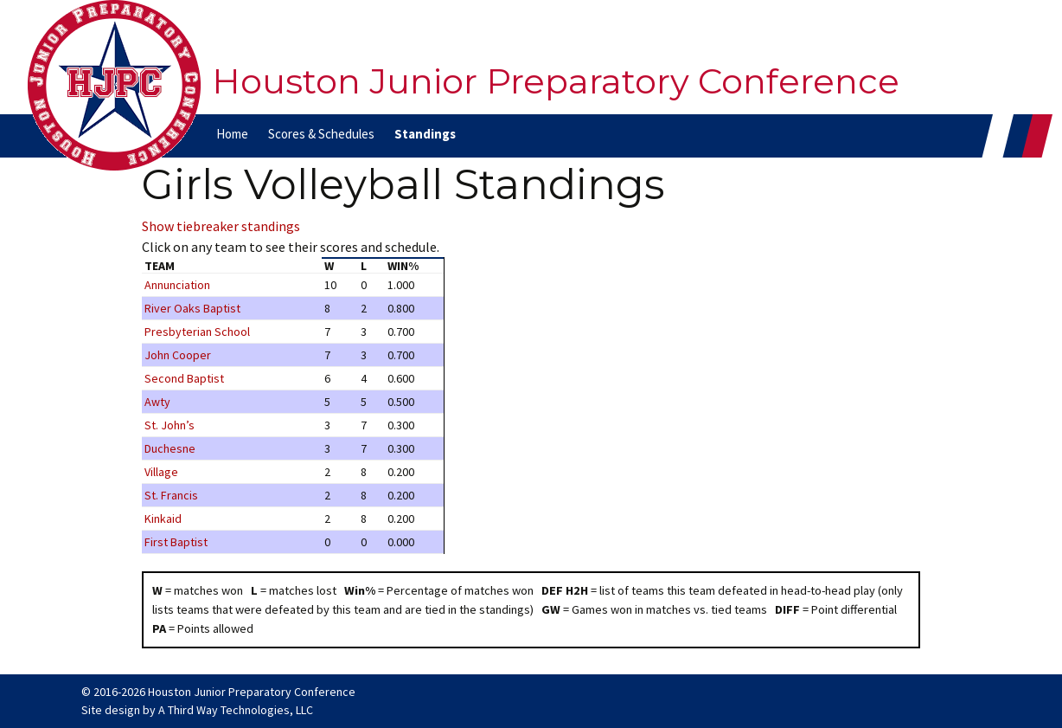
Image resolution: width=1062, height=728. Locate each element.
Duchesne (169, 448)
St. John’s (169, 425)
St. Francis (171, 495)
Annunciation (177, 285)
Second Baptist (184, 378)
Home (232, 134)
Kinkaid (163, 518)
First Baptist (176, 542)
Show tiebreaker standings (221, 226)
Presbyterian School (197, 331)
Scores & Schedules (321, 134)
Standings (425, 134)
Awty (157, 401)
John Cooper (177, 355)
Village (161, 472)
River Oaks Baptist (192, 308)
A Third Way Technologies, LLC (235, 710)
